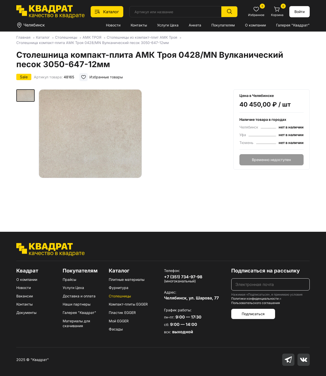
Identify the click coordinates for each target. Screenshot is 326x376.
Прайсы (69, 279)
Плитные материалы (126, 279)
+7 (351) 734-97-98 (183, 276)
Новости (113, 25)
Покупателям (223, 25)
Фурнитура (118, 287)
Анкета (195, 25)
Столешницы (120, 296)
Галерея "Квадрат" (293, 25)
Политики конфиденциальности (255, 298)
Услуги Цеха (168, 25)
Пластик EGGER (122, 312)
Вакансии (24, 296)
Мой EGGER (119, 321)
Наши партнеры (76, 304)
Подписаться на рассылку (265, 271)
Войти (299, 11)
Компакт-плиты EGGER (128, 304)
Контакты (139, 25)
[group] (90, 153)
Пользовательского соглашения (255, 303)
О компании (255, 25)
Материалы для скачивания (76, 323)
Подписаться (253, 314)
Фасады (116, 329)
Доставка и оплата (79, 296)
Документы (26, 312)
